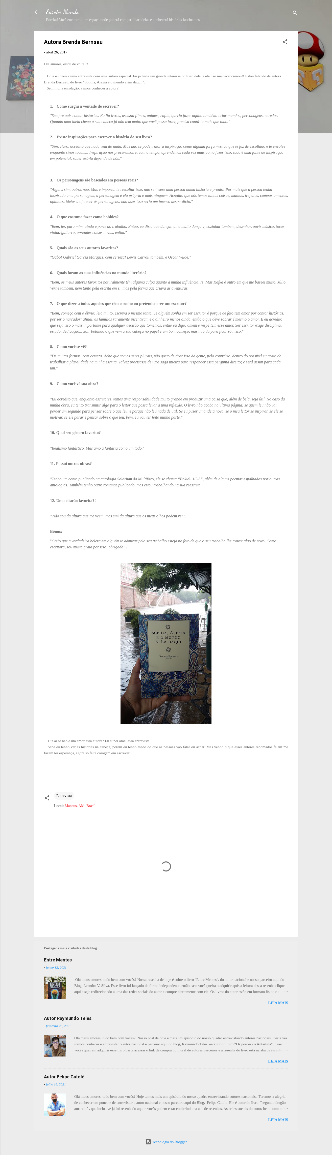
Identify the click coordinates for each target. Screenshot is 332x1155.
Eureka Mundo (62, 12)
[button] (285, 43)
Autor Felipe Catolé (64, 1076)
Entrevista (64, 796)
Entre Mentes (58, 959)
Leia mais (278, 1003)
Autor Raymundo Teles (67, 1018)
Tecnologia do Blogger (166, 1142)
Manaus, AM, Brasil (80, 806)
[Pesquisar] (295, 13)
